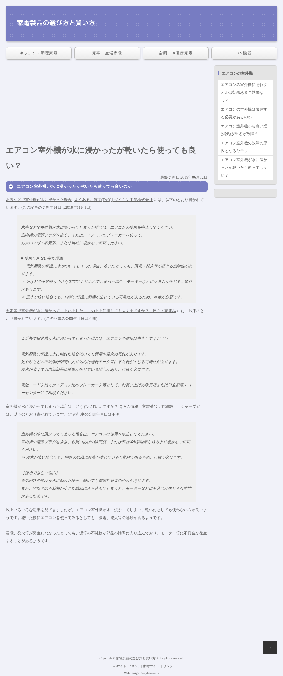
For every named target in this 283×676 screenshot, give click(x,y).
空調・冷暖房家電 (176, 53)
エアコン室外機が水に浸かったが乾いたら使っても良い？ (244, 168)
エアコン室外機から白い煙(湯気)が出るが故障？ (244, 130)
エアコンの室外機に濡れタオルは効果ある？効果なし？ (244, 92)
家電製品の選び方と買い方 (136, 658)
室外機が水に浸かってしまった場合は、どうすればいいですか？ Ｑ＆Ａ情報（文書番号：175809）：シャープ (101, 406)
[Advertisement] (107, 104)
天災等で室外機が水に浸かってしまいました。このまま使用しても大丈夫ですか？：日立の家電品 (91, 311)
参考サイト (151, 666)
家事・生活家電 (107, 53)
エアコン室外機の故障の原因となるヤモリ (244, 147)
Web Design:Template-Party (141, 673)
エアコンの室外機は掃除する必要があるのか (244, 113)
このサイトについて (125, 666)
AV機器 (244, 53)
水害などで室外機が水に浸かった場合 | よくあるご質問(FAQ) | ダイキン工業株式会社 (79, 200)
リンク (168, 666)
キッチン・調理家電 (39, 53)
